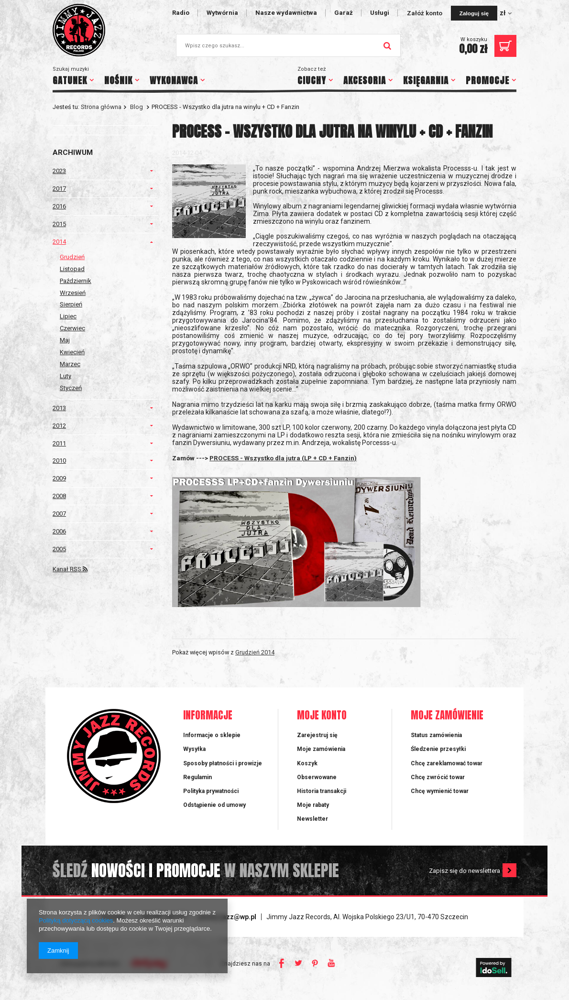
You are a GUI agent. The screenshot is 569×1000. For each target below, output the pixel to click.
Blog (136, 106)
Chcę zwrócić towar (438, 777)
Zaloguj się (474, 13)
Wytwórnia (222, 12)
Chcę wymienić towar (440, 791)
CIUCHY (311, 80)
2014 (59, 241)
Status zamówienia (436, 735)
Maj (65, 340)
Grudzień (72, 257)
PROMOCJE (487, 80)
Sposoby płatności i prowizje (222, 763)
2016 (59, 206)
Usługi (379, 12)
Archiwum (73, 152)
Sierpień (71, 304)
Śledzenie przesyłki (438, 749)
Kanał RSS (70, 569)
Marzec (70, 364)
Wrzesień (73, 292)
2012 (59, 425)
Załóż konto (425, 13)
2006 (59, 531)
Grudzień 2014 (254, 652)
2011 (59, 443)
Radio (180, 12)
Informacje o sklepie (212, 735)
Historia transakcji (321, 791)
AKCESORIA (364, 80)
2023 (59, 170)
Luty (65, 376)
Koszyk (307, 763)
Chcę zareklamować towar (446, 763)
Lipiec (68, 316)
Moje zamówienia (321, 749)
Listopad (72, 268)
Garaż (343, 12)
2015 (59, 224)
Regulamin (197, 777)
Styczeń (71, 387)
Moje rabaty (313, 805)
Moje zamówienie (447, 716)
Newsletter (312, 819)
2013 (59, 408)
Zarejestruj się (317, 735)
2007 (59, 513)
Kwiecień (72, 352)
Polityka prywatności (211, 791)
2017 (59, 188)
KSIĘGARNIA (426, 80)
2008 (59, 496)
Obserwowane (317, 777)
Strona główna (101, 106)
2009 (59, 478)
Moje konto (322, 716)
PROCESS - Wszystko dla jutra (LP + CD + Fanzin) (283, 458)
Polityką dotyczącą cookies (76, 920)
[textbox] (288, 45)
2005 (59, 549)
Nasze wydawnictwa (286, 12)
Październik (75, 280)
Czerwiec (72, 328)
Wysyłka (194, 749)
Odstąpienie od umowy (214, 805)
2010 (59, 460)
